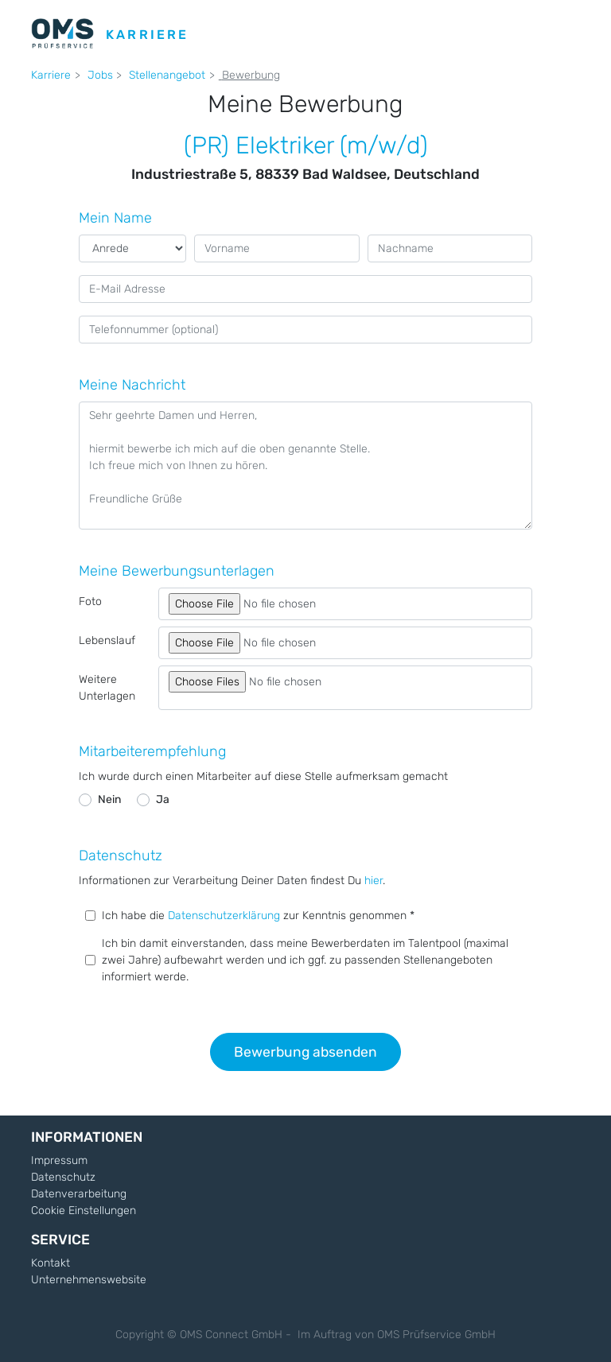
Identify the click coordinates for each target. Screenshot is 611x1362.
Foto (90, 601)
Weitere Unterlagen (107, 688)
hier (373, 880)
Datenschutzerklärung (225, 915)
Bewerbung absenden (305, 1052)
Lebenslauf (107, 640)
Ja (162, 799)
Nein (109, 799)
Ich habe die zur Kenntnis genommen (256, 915)
